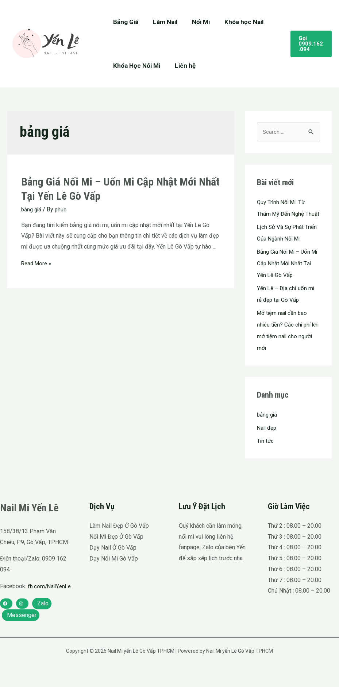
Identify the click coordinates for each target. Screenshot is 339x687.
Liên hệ (182, 65)
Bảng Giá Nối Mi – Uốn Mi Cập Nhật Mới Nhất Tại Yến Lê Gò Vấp (285, 275)
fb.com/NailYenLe (23, 609)
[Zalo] (41, 626)
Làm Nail (162, 22)
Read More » (37, 262)
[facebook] (6, 626)
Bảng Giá (124, 22)
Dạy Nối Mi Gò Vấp (113, 570)
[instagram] (22, 626)
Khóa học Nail (236, 22)
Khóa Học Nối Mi (135, 65)
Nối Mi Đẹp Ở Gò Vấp (116, 548)
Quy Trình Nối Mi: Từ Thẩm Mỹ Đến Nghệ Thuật (282, 214)
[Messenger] (20, 638)
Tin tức (265, 452)
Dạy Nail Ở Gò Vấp (112, 559)
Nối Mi (195, 22)
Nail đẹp (267, 439)
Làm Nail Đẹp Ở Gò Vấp (119, 537)
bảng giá (32, 209)
